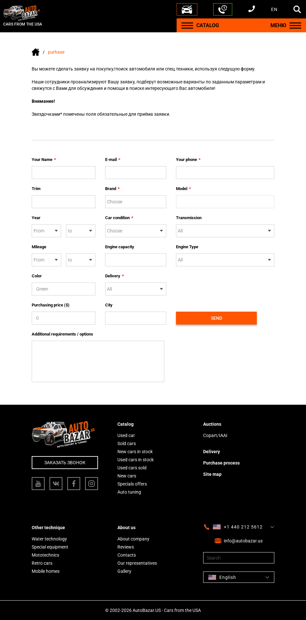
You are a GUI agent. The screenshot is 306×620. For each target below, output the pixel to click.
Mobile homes (46, 571)
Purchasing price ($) (51, 305)
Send (216, 318)
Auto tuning (129, 492)
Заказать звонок (64, 462)
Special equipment (50, 547)
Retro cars (42, 563)
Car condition (119, 218)
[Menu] (187, 25)
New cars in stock (135, 451)
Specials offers (132, 483)
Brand (112, 189)
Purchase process (221, 462)
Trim (36, 188)
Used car (126, 435)
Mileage (39, 246)
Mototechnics (45, 555)
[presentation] (225, 285)
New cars (126, 475)
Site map (212, 474)
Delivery (114, 276)
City (109, 305)
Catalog (125, 424)
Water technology (49, 538)
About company (133, 538)
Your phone (188, 159)
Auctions (212, 424)
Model (183, 189)
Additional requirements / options (62, 334)
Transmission (189, 217)
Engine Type (187, 246)
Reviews (125, 547)
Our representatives (137, 563)
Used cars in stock (135, 459)
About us (126, 527)
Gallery (124, 571)
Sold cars (126, 443)
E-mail (112, 159)
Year (36, 217)
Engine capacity (119, 246)
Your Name (44, 159)
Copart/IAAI (215, 435)
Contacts (126, 555)
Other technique (48, 527)
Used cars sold (132, 467)
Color (37, 275)
